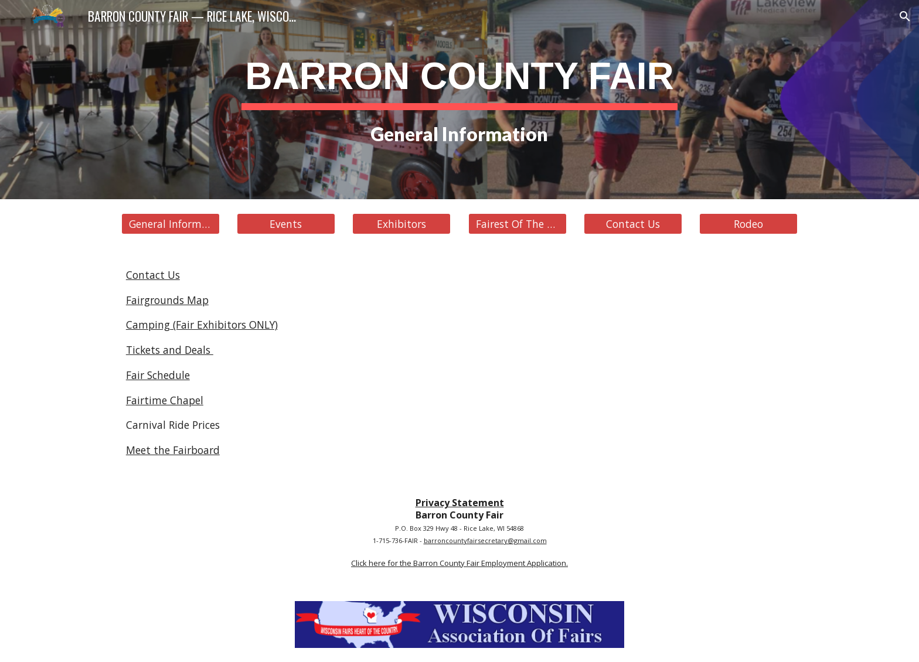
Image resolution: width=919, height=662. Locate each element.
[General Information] (170, 224)
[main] (459, 100)
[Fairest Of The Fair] (517, 224)
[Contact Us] (633, 224)
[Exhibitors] (401, 224)
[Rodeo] (748, 224)
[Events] (286, 224)
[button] (905, 16)
